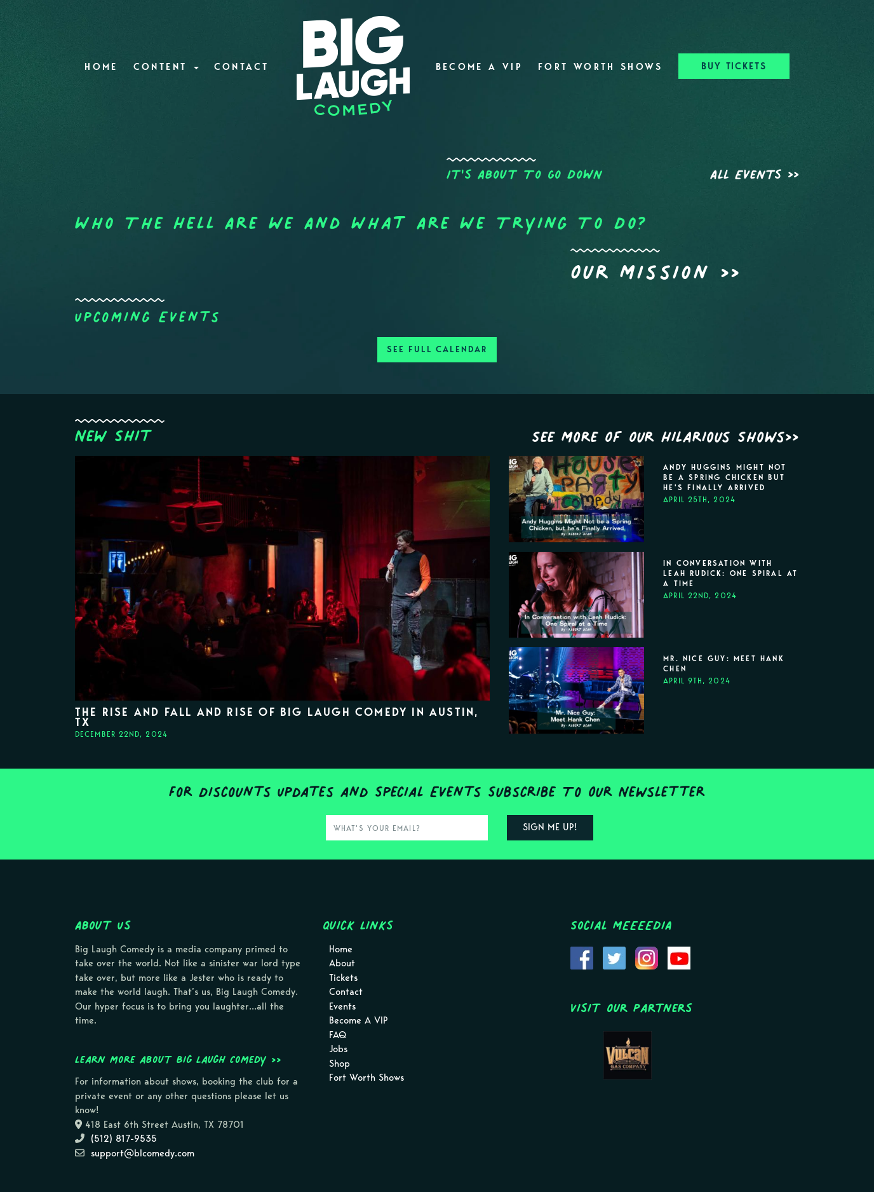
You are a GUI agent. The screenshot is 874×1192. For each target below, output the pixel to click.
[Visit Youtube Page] (679, 957)
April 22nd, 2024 (700, 595)
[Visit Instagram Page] (646, 957)
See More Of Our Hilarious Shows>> (665, 436)
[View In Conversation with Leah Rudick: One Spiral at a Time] (577, 595)
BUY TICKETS (734, 66)
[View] (282, 577)
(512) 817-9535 (124, 1138)
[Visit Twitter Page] (614, 957)
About (342, 963)
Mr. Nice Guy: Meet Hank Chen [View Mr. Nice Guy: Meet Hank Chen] (723, 663)
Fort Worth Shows (600, 66)
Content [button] (166, 66)
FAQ (337, 1035)
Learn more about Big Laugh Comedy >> (178, 1059)
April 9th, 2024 (696, 680)
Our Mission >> (655, 271)
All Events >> (754, 174)
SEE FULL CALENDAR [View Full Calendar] (437, 349)
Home (101, 66)
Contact (241, 66)
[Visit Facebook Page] (581, 957)
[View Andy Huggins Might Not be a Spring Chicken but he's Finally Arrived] (577, 499)
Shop (339, 1063)
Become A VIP (479, 66)
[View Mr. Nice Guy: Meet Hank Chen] (577, 690)
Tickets (343, 977)
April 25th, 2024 (699, 499)
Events (342, 1006)
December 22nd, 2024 (121, 734)
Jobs (338, 1049)
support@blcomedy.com (142, 1153)
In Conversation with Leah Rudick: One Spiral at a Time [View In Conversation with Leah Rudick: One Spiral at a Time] (730, 573)
